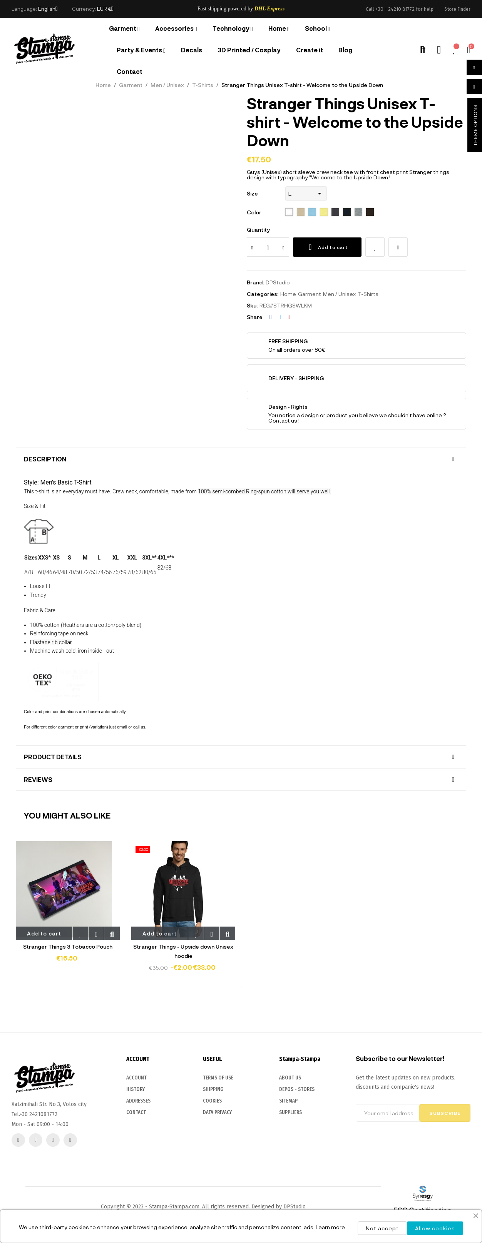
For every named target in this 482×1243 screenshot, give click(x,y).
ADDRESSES (138, 1156)
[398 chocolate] (370, 212)
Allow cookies (435, 1228)
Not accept (382, 1228)
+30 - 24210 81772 (395, 9)
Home (288, 294)
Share (270, 317)
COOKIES (212, 1165)
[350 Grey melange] (358, 212)
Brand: (255, 282)
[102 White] (289, 212)
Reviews (38, 779)
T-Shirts (368, 294)
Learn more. (331, 1227)
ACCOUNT (136, 1133)
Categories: (262, 294)
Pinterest (289, 317)
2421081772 (43, 1167)
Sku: (252, 305)
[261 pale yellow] (324, 212)
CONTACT (136, 1168)
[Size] (306, 193)
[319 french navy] (347, 212)
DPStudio (278, 282)
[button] (457, 9)
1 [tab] (241, 987)
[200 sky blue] (312, 212)
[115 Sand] (301, 212)
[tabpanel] (68, 907)
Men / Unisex (339, 294)
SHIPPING (213, 1153)
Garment (309, 294)
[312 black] (335, 212)
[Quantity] (268, 247)
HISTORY (135, 1145)
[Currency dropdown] (105, 9)
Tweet (280, 317)
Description (45, 459)
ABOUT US (290, 1150)
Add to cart (327, 247)
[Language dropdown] (48, 9)
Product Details (53, 756)
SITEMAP (288, 1173)
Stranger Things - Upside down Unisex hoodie (183, 951)
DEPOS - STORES (297, 1161)
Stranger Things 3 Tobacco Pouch (67, 946)
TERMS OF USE (218, 1142)
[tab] (241, 459)
